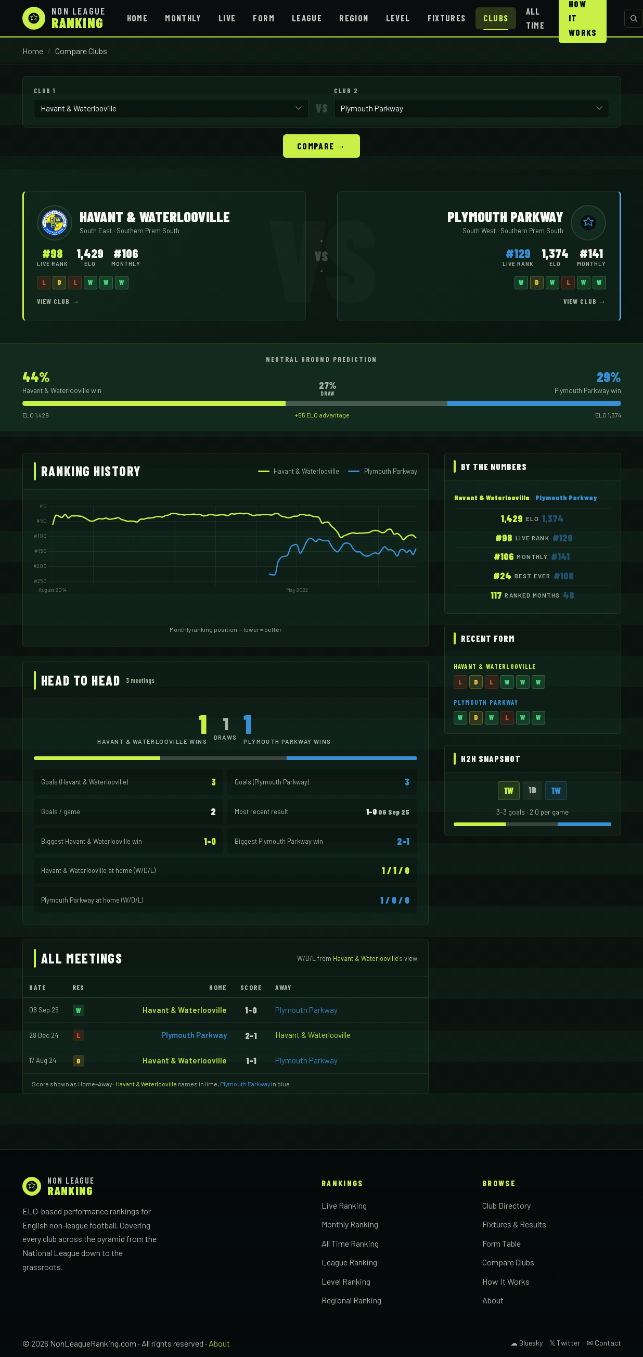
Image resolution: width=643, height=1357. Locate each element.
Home (137, 17)
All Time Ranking (350, 1243)
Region (353, 17)
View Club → (58, 301)
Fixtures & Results (514, 1223)
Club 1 (45, 90)
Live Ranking (344, 1205)
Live (227, 17)
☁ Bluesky (526, 1342)
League (307, 17)
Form (263, 17)
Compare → (321, 145)
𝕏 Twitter (564, 1342)
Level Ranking (346, 1281)
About (493, 1299)
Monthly (183, 17)
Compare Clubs (508, 1261)
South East (96, 230)
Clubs (496, 17)
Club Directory (506, 1205)
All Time (535, 18)
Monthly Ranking (350, 1223)
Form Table (501, 1243)
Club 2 (346, 90)
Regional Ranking (351, 1299)
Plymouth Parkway (306, 1009)
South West (479, 230)
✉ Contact (604, 1342)
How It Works (506, 1281)
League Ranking (349, 1261)
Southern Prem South (148, 230)
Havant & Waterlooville (185, 1009)
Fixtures (447, 17)
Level (398, 17)
